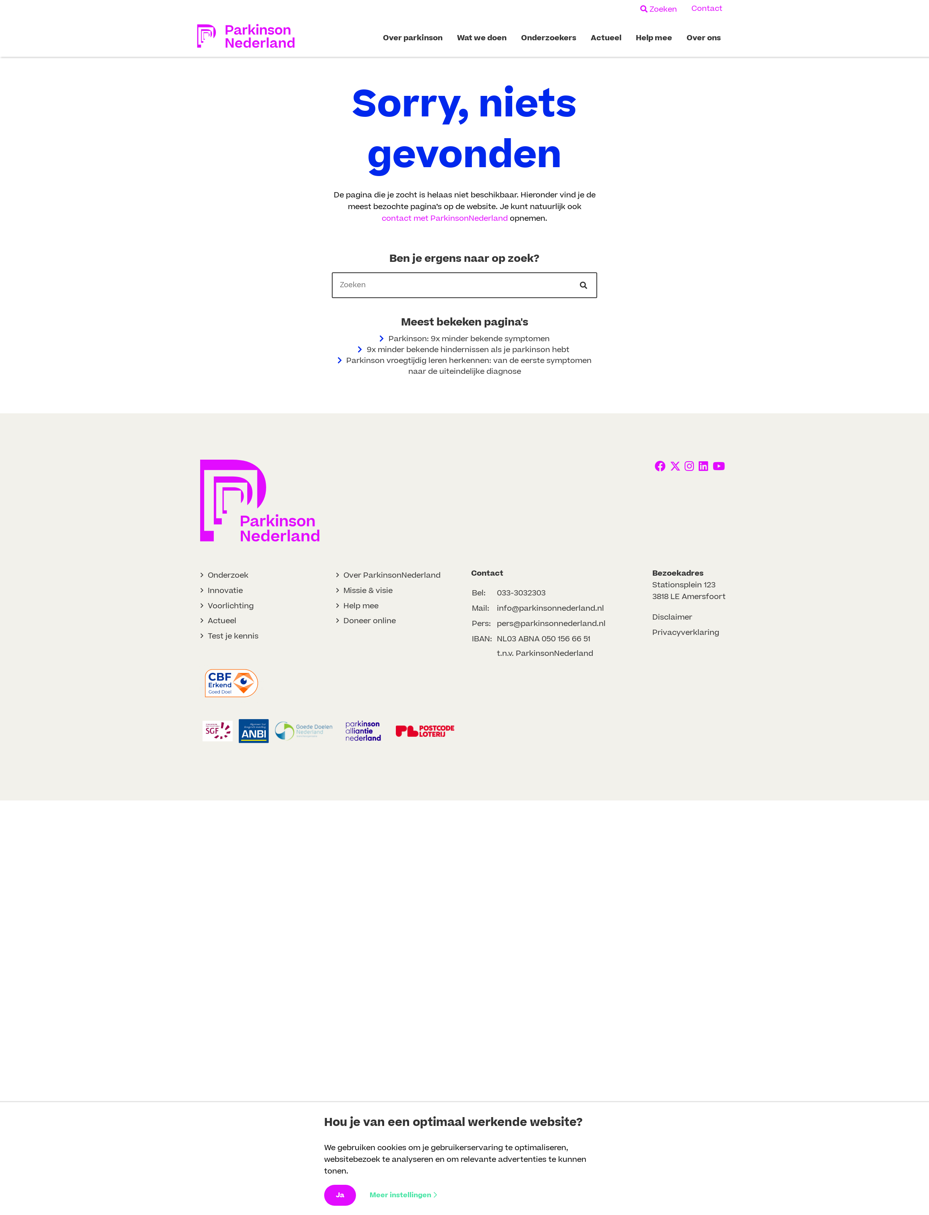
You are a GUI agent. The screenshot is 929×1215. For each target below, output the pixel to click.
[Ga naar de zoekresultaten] (584, 285)
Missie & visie (368, 590)
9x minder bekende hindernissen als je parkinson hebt (464, 349)
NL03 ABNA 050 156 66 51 (543, 639)
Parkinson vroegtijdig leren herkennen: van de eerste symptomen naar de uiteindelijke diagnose (464, 366)
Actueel (222, 621)
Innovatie (225, 590)
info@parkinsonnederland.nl (550, 608)
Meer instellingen (403, 1195)
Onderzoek (228, 575)
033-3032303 (521, 593)
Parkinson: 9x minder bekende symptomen (464, 339)
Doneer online (369, 621)
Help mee (361, 606)
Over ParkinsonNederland (392, 575)
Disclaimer (672, 617)
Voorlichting (231, 606)
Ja (340, 1195)
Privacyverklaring (685, 632)
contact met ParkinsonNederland (445, 218)
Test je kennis (233, 636)
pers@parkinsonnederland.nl (551, 623)
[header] (464, 285)
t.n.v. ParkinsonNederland (545, 653)
